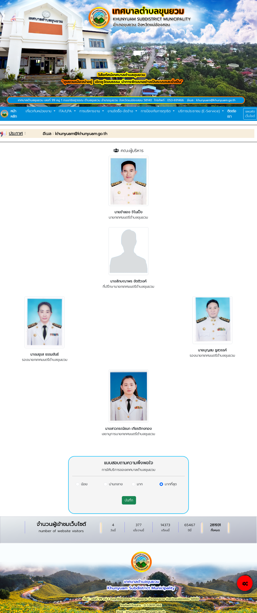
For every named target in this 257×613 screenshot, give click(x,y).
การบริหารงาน (90, 111)
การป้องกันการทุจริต (156, 111)
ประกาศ (16, 133)
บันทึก (129, 500)
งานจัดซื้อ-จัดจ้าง (120, 111)
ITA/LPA (66, 111)
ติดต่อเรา (231, 114)
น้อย (84, 484)
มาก (140, 484)
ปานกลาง (116, 484)
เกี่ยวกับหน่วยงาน (39, 111)
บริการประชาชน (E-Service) (199, 111)
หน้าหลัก (14, 114)
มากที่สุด (171, 484)
